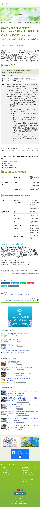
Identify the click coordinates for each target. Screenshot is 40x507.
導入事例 (5, 472)
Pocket (30, 283)
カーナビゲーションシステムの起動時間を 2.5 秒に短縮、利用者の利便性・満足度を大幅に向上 (22, 426)
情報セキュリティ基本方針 (19, 499)
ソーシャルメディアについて (20, 501)
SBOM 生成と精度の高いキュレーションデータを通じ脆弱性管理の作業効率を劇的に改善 (22, 392)
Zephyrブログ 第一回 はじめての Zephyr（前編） (19, 367)
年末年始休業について (12, 339)
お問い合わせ (20, 493)
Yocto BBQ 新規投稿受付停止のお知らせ (18, 334)
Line (23, 283)
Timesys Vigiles (27, 472)
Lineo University (27, 484)
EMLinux (25, 476)
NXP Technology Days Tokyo (14, 345)
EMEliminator (26, 477)
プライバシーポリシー (20, 496)
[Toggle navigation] (37, 3)
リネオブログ (6, 474)
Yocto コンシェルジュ (28, 479)
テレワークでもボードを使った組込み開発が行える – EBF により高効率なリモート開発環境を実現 (22, 412)
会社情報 (5, 467)
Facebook (5, 283)
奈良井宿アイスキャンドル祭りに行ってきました (19, 373)
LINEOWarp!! (26, 467)
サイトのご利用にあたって (20, 498)
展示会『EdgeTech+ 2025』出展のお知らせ (18, 350)
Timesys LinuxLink (28, 474)
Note (4, 286)
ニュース (5, 470)
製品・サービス (25, 464)
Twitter (15, 283)
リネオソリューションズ (7, 464)
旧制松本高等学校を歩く (13, 362)
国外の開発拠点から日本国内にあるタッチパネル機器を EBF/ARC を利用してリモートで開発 (21, 399)
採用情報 (6, 469)
